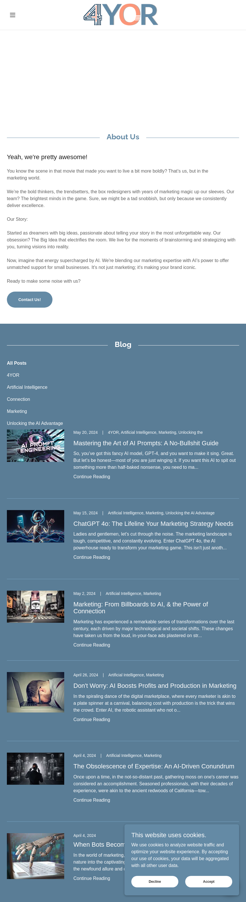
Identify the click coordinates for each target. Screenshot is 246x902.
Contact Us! (29, 299)
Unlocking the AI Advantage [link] (35, 423)
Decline (155, 881)
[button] (24, 15)
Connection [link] (18, 399)
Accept (208, 881)
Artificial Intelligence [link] (27, 387)
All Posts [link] (16, 363)
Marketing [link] (17, 411)
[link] (123, 14)
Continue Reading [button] (91, 476)
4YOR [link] (13, 375)
